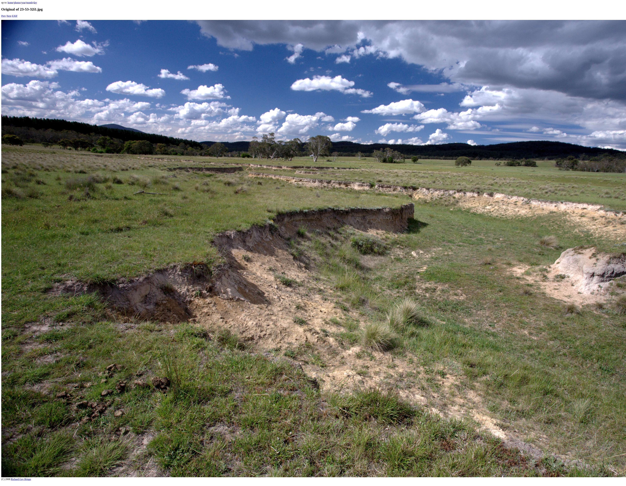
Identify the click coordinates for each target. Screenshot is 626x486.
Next (8, 16)
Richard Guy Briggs (21, 479)
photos (17, 2)
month (29, 2)
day (35, 2)
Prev (3, 16)
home (10, 2)
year (23, 2)
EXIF (15, 16)
